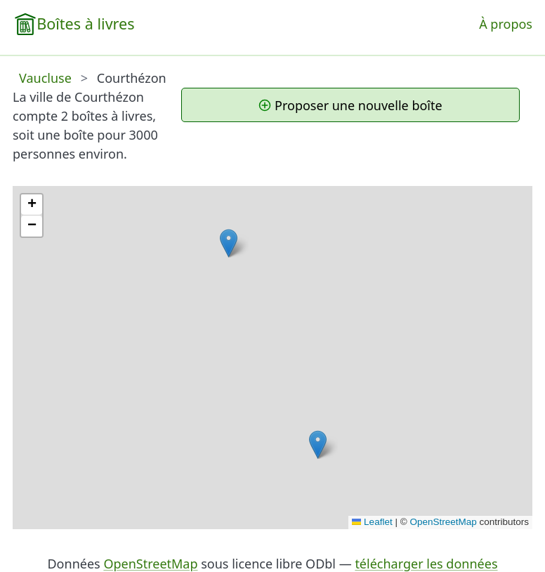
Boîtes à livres (85, 23)
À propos (505, 23)
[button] (228, 243)
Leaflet (372, 522)
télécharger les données (426, 563)
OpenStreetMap (442, 522)
